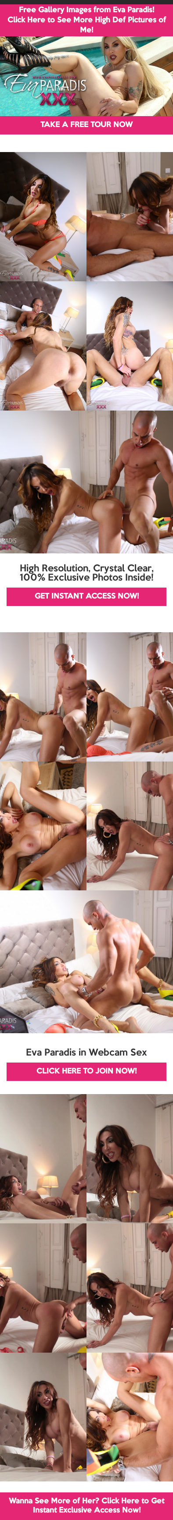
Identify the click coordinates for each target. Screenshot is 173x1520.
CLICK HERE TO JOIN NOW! (86, 1071)
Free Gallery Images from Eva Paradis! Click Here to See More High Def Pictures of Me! (86, 20)
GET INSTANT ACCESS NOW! (87, 596)
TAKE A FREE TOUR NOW (86, 125)
